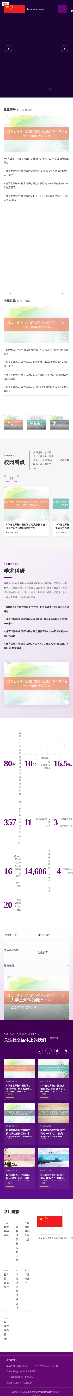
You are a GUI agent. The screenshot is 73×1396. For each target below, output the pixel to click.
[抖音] (40, 1051)
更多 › (49, 89)
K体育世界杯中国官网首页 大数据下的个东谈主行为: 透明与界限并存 (36, 160)
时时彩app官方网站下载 (46, 1365)
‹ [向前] (7, 478)
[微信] (66, 1051)
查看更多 (64, 460)
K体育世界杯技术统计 (17, 1289)
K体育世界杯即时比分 (27, 1231)
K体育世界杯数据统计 (6, 1278)
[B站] (48, 1051)
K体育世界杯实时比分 (17, 1241)
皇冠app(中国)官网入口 (17, 1365)
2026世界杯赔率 (27, 1276)
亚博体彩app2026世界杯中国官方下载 (24, 1371)
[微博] (57, 1051)
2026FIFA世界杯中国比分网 (19, 1383)
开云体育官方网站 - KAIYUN (19, 1377)
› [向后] (15, 478)
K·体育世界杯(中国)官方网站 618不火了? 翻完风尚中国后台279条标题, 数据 (36, 198)
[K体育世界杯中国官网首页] (24, 9)
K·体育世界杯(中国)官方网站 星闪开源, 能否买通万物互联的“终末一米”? (35, 173)
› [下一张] (64, 49)
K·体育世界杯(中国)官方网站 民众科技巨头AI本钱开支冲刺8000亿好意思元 (36, 185)
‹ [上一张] (8, 49)
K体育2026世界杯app (6, 1328)
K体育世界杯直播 (6, 1229)
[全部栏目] (62, 9)
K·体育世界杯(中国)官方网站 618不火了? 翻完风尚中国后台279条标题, (36, 389)
